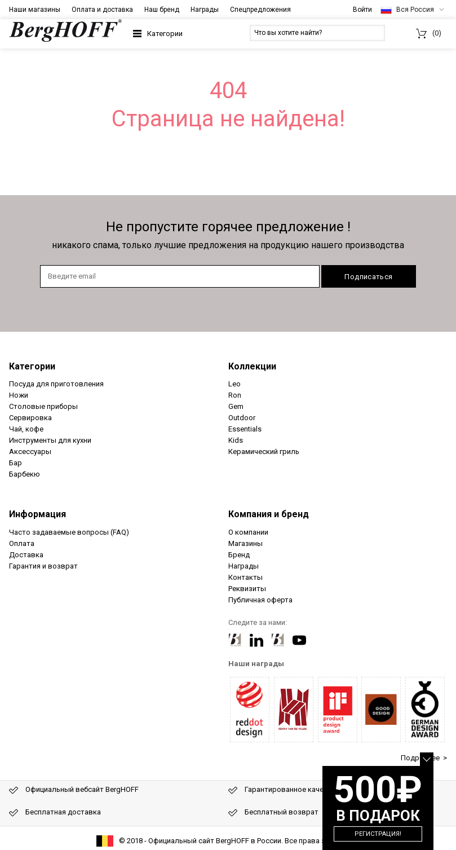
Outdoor (241, 417)
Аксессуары (30, 451)
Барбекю (24, 474)
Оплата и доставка (102, 10)
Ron (234, 395)
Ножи (18, 395)
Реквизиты (247, 588)
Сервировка (30, 417)
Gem (236, 406)
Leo (234, 384)
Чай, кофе (26, 429)
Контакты (245, 577)
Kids (235, 440)
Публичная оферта (260, 600)
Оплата (21, 543)
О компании (248, 532)
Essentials (245, 429)
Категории (165, 33)
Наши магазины (34, 10)
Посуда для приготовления (56, 384)
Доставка (26, 554)
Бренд (239, 554)
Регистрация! (378, 834)
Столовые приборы (43, 406)
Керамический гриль (263, 451)
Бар (15, 463)
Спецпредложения (260, 10)
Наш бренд (161, 10)
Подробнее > (424, 758)
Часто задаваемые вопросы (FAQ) (69, 532)
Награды (205, 10)
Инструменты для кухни (50, 440)
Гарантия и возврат (43, 566)
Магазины (245, 543)
